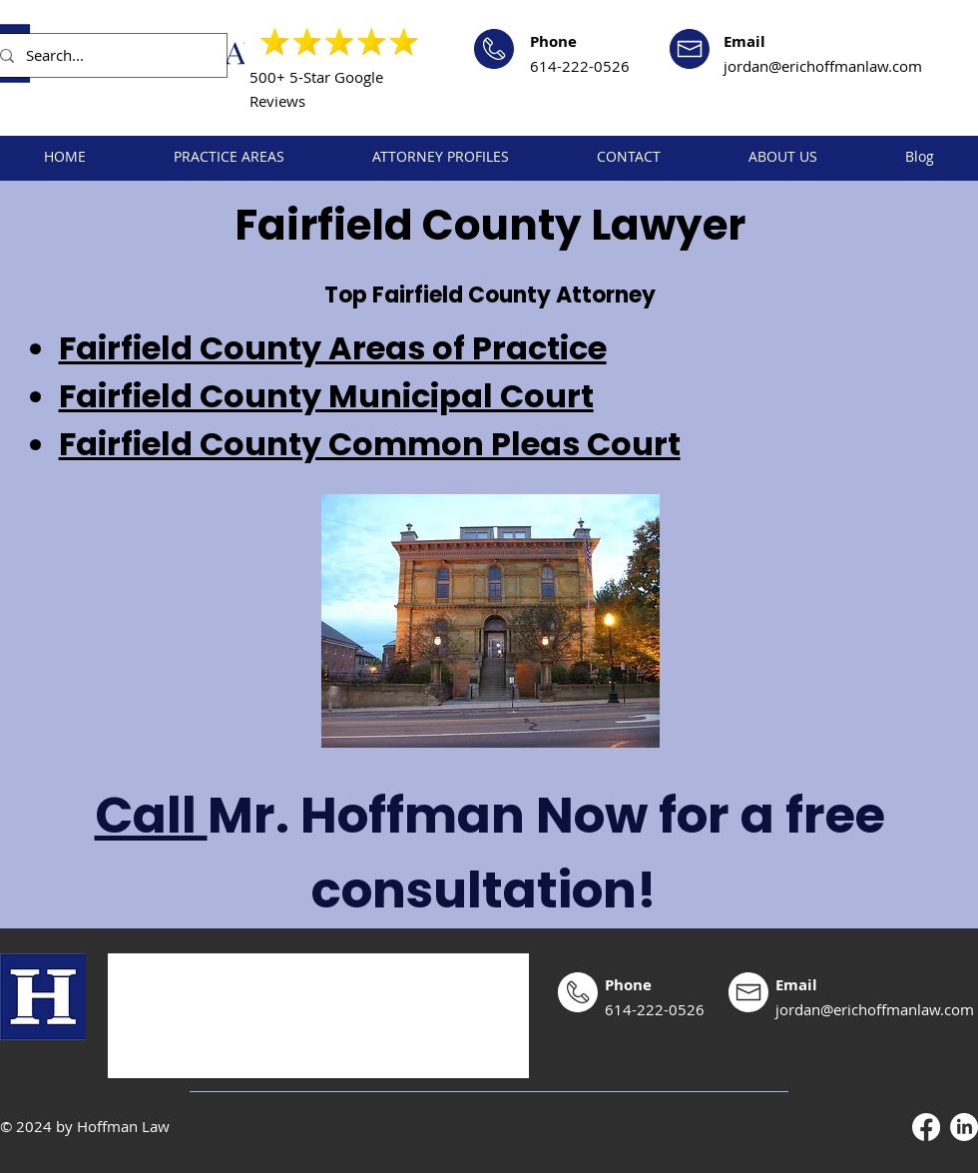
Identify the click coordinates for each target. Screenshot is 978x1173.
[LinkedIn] (964, 1127)
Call (151, 816)
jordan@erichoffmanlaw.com (823, 66)
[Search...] (105, 55)
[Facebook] (926, 1127)
